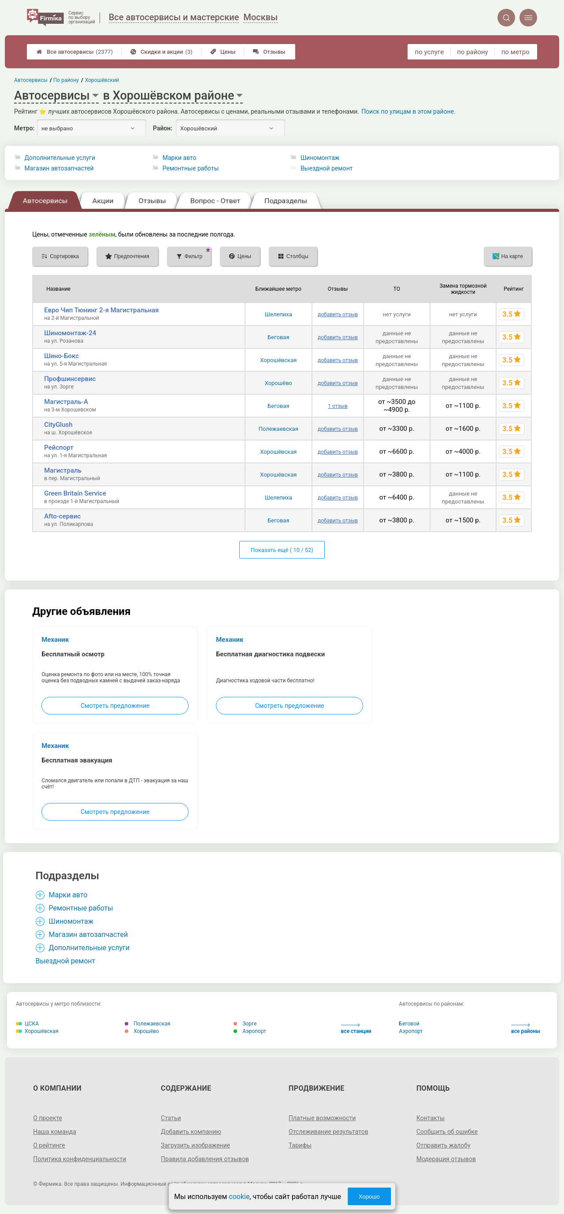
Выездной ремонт (327, 168)
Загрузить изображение (195, 1145)
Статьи (171, 1117)
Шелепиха (278, 314)
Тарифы (300, 1145)
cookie (239, 1196)
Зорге (245, 1024)
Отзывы (269, 51)
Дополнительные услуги (60, 158)
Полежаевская (278, 429)
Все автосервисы (75, 51)
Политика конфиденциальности (79, 1158)
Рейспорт (58, 448)
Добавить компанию (191, 1131)
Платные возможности (322, 1117)
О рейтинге (49, 1145)
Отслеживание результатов (328, 1131)
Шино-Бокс (61, 356)
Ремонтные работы (191, 168)
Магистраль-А (66, 402)
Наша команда (54, 1131)
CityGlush (58, 425)
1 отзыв (337, 406)
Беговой (409, 1024)
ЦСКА (27, 1024)
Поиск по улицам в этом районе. (408, 111)
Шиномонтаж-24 (70, 333)
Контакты (430, 1117)
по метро (515, 52)
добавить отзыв (338, 314)
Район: (162, 128)
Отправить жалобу (443, 1145)
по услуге (429, 52)
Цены (223, 51)
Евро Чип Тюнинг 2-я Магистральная (101, 310)
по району (472, 52)
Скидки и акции (161, 51)
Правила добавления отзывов (205, 1158)
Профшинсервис (70, 379)
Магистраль (63, 470)
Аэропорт (250, 1031)
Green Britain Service (75, 493)
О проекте (47, 1117)
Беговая (278, 337)
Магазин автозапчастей (59, 168)
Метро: (24, 128)
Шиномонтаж (320, 158)
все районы (525, 1028)
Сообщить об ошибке (447, 1131)
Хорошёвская (278, 360)
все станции (356, 1028)
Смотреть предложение (115, 705)
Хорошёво (278, 383)
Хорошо (369, 1196)
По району (66, 80)
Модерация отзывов (446, 1158)
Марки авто (180, 158)
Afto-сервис (62, 516)
